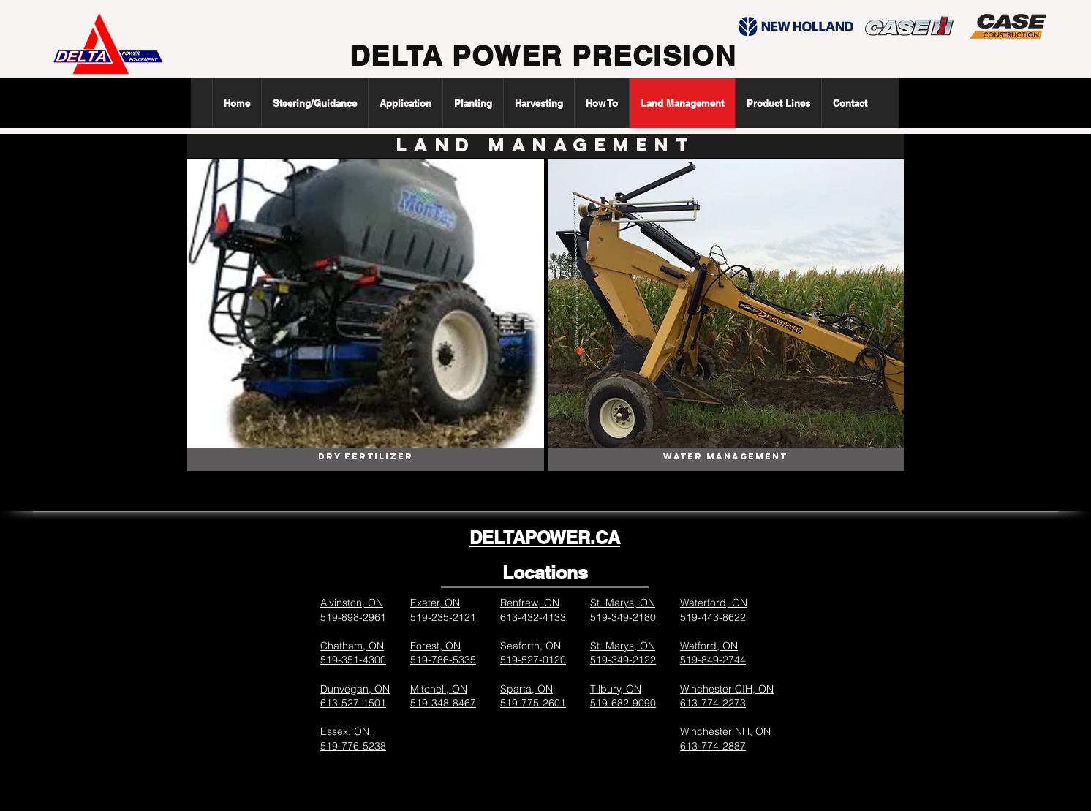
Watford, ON (709, 645)
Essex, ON (344, 731)
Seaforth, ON (530, 645)
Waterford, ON (713, 602)
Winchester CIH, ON (727, 688)
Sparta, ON (526, 688)
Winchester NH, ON (725, 731)
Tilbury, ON (615, 688)
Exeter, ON (435, 602)
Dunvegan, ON (355, 688)
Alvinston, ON (351, 602)
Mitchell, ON (438, 688)
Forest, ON (435, 645)
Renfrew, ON (529, 602)
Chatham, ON (352, 645)
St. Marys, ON (622, 602)
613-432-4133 (533, 617)
